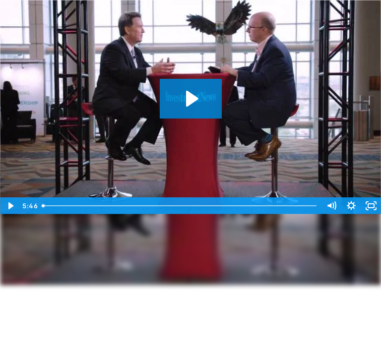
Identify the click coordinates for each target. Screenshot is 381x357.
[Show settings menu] (351, 205)
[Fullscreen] (371, 205)
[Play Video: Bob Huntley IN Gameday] (191, 99)
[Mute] (331, 205)
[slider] (180, 205)
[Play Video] (10, 205)
